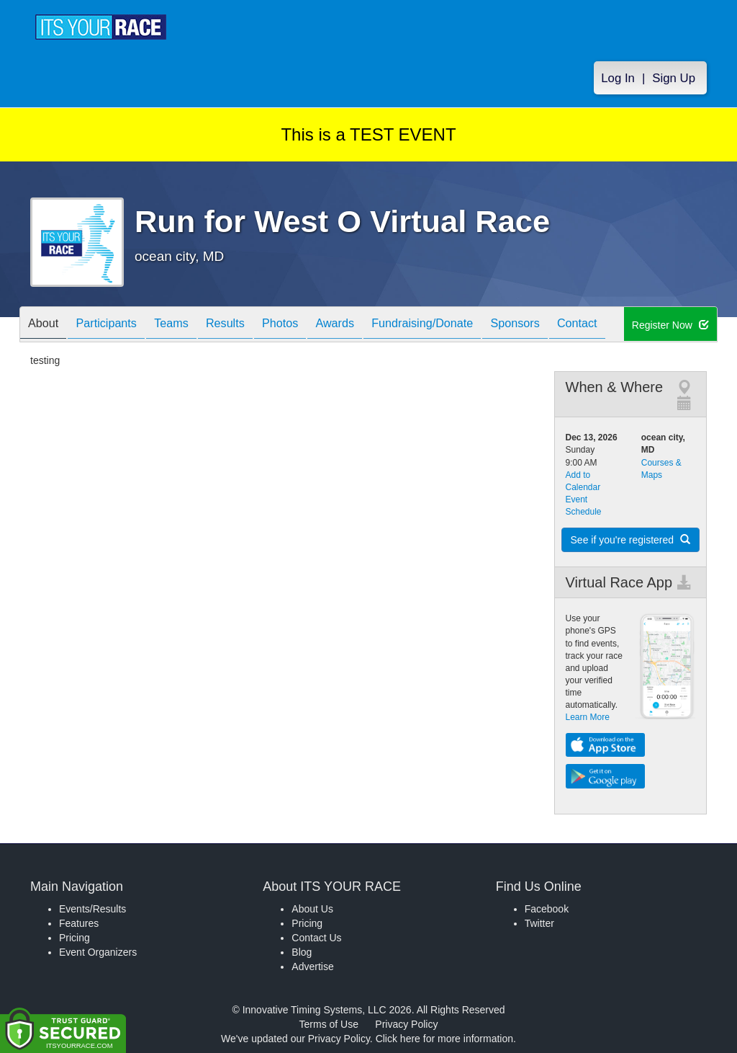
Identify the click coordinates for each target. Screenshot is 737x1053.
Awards (374, 325)
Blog (301, 952)
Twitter (539, 923)
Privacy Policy (406, 1024)
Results (250, 325)
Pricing (74, 937)
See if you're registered (630, 540)
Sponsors (571, 325)
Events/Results (92, 909)
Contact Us (316, 937)
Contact (640, 325)
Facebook (547, 909)
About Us (312, 909)
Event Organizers (98, 952)
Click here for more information (444, 1038)
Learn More (588, 717)
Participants (117, 325)
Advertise (312, 966)
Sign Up (673, 80)
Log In (618, 80)
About (47, 325)
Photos (312, 325)
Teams (189, 325)
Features (79, 923)
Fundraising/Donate (470, 325)
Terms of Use (328, 1024)
